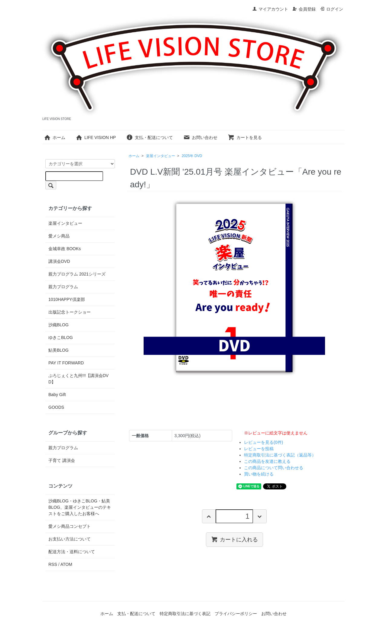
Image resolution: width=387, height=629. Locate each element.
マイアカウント (270, 9)
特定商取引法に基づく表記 (185, 613)
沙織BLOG (58, 324)
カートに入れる (234, 539)
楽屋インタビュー (160, 156)
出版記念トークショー (69, 312)
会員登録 (304, 9)
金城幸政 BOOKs (64, 248)
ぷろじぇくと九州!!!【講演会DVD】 (78, 378)
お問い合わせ (200, 137)
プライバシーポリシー (236, 613)
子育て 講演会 (61, 460)
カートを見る (245, 137)
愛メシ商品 (59, 236)
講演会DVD (59, 261)
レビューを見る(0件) (263, 442)
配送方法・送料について (71, 551)
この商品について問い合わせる (273, 467)
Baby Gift (57, 394)
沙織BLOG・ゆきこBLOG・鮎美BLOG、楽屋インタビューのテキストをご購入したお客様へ (79, 507)
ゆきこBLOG (60, 337)
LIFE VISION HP (96, 137)
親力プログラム (63, 286)
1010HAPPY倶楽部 (66, 299)
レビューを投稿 (259, 448)
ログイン (331, 9)
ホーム (54, 137)
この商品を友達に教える (267, 461)
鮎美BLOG (58, 350)
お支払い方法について (69, 539)
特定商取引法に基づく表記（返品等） (280, 455)
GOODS (56, 407)
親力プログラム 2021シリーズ (77, 274)
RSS (52, 564)
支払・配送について (149, 137)
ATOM (66, 564)
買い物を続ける (259, 474)
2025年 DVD (192, 156)
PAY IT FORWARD (66, 362)
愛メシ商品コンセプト (69, 526)
